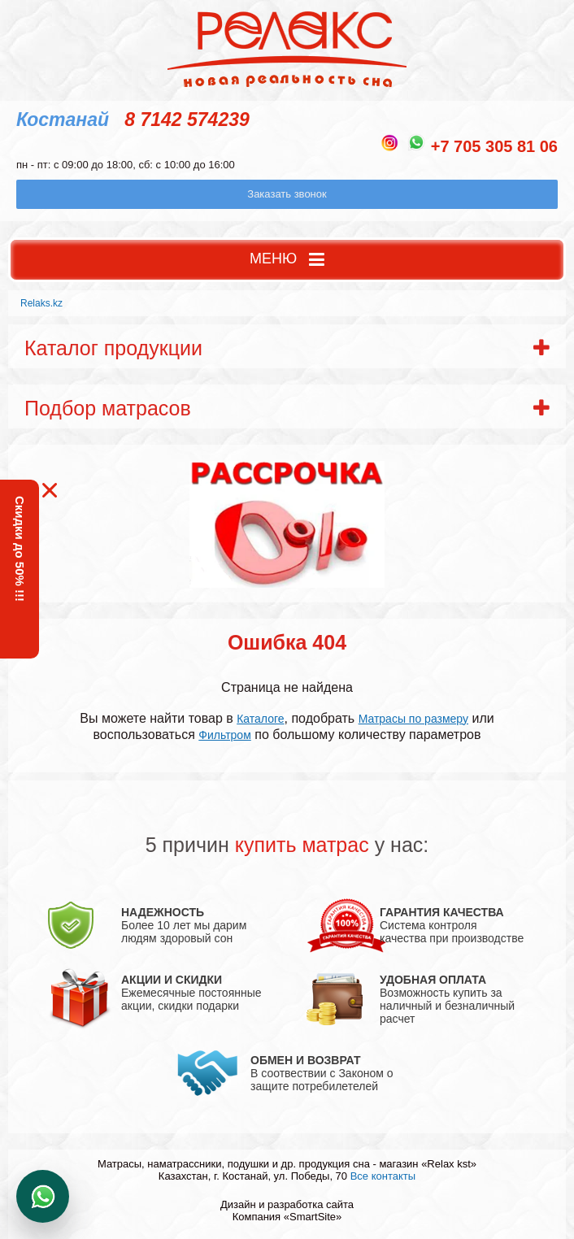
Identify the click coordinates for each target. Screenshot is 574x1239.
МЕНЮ (287, 259)
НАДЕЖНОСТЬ (162, 912)
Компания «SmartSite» (287, 1217)
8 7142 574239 (187, 119)
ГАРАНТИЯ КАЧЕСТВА (442, 912)
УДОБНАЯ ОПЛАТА (433, 979)
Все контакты (382, 1176)
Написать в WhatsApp (42, 1196)
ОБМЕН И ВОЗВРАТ (305, 1060)
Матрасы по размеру (413, 718)
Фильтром (224, 734)
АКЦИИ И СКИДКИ (171, 979)
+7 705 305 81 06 (494, 146)
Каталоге (260, 718)
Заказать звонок (286, 194)
